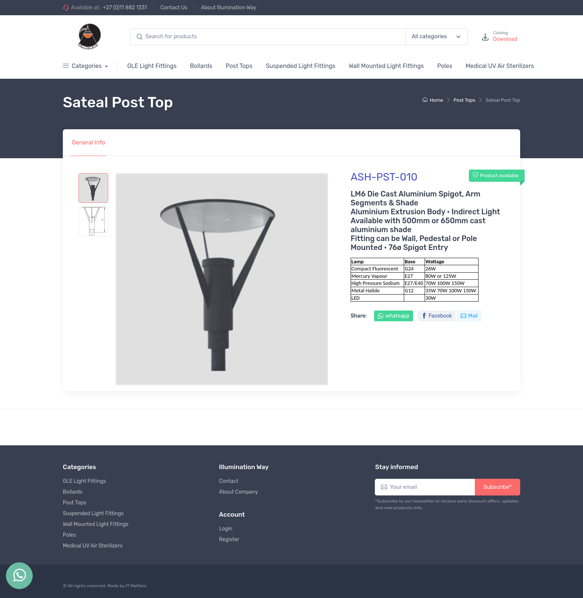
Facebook (436, 316)
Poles (444, 65)
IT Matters (136, 585)
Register (229, 539)
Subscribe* (497, 487)
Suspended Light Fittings (300, 65)
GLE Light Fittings (152, 65)
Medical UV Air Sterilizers (500, 65)
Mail (469, 316)
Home (432, 100)
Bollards (201, 65)
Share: (359, 316)
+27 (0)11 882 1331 (125, 7)
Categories (83, 65)
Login (225, 529)
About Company (238, 492)
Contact (228, 481)
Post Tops (239, 65)
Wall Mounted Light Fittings (386, 65)
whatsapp (393, 316)
